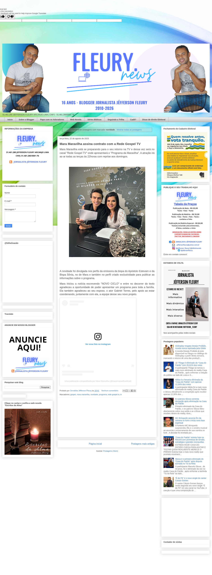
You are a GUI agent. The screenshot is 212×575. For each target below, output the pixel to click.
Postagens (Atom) (110, 451)
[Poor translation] (10, 16)
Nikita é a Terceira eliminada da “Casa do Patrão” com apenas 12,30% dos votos (189, 382)
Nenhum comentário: (110, 391)
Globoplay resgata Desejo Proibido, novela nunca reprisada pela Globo (190, 347)
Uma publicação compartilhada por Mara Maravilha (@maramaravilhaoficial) (98, 381)
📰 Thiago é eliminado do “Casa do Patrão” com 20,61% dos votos (190, 364)
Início (10, 119)
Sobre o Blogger (26, 119)
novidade (94, 394)
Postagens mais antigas (142, 444)
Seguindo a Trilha (116, 119)
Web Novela (75, 119)
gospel (73, 394)
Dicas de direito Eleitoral (153, 119)
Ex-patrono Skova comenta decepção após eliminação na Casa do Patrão (191, 401)
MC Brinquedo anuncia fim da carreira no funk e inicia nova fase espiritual (190, 420)
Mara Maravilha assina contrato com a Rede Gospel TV (100, 144)
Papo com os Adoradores (52, 119)
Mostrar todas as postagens (129, 130)
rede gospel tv (113, 394)
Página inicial (95, 444)
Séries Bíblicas (94, 119)
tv (121, 394)
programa (103, 394)
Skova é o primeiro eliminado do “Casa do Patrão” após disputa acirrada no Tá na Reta (189, 461)
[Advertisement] (107, 417)
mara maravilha (83, 394)
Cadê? (133, 119)
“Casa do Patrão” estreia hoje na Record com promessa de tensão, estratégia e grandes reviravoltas (190, 439)
